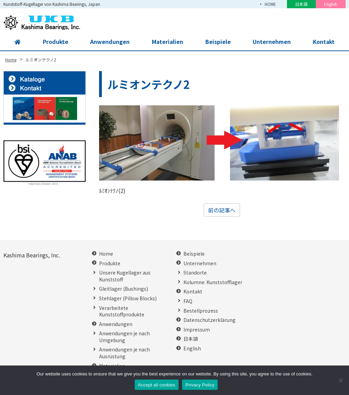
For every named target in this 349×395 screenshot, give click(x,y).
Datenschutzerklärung (209, 320)
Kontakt (323, 42)
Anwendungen (109, 42)
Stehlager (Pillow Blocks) (128, 298)
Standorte (195, 272)
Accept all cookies (157, 384)
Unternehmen (271, 42)
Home (106, 254)
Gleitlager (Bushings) (123, 289)
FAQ (187, 301)
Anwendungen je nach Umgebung (124, 337)
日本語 (301, 4)
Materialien (167, 42)
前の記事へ (222, 210)
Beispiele (217, 42)
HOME (270, 4)
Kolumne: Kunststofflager (212, 282)
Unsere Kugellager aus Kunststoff (125, 276)
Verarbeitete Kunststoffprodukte (121, 311)
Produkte (55, 42)
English (330, 4)
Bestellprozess (200, 310)
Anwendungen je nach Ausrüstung (124, 353)
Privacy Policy (199, 384)
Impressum (196, 329)
